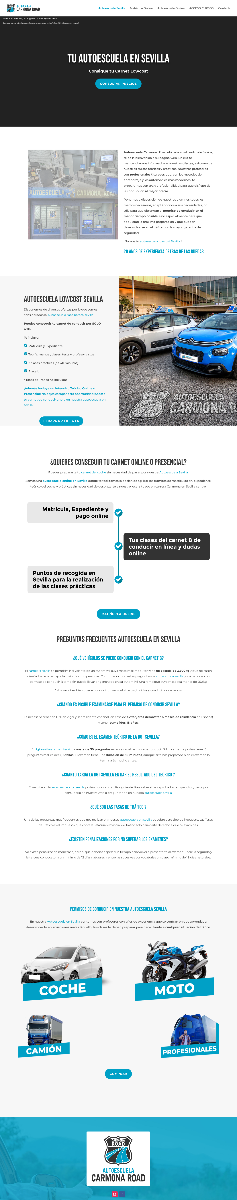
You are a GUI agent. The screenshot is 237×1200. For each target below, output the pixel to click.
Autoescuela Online (171, 8)
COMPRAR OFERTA (61, 421)
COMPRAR (118, 1074)
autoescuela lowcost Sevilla (160, 241)
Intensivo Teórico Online (73, 388)
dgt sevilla (148, 737)
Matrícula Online (141, 8)
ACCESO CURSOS (201, 8)
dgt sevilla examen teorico (54, 749)
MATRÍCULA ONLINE (118, 614)
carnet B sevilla (39, 671)
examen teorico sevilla (68, 787)
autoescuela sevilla (169, 676)
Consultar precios (118, 84)
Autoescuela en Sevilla (63, 921)
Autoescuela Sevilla (111, 8)
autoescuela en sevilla (136, 819)
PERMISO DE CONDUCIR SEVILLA (153, 705)
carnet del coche (93, 472)
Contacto (224, 8)
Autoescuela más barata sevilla (70, 315)
